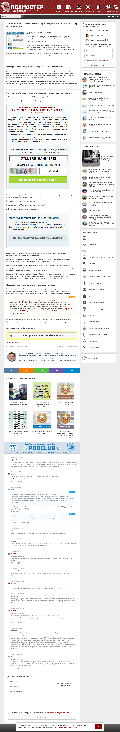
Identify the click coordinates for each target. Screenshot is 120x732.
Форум (116, 12)
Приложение (98, 12)
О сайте (108, 12)
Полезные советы (71, 346)
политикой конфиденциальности (58, 713)
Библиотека (68, 12)
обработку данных (103, 60)
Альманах (79, 12)
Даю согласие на (98, 60)
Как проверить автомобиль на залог (44, 335)
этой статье (58, 278)
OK (98, 727)
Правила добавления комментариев (64, 685)
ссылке (51, 97)
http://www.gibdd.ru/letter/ (18, 479)
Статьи (59, 12)
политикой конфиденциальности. (67, 727)
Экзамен (88, 12)
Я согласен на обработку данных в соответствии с (40, 713)
